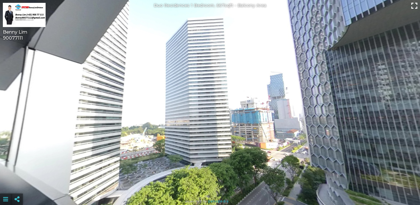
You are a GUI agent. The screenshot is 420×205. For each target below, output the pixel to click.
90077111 (13, 38)
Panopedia (218, 201)
